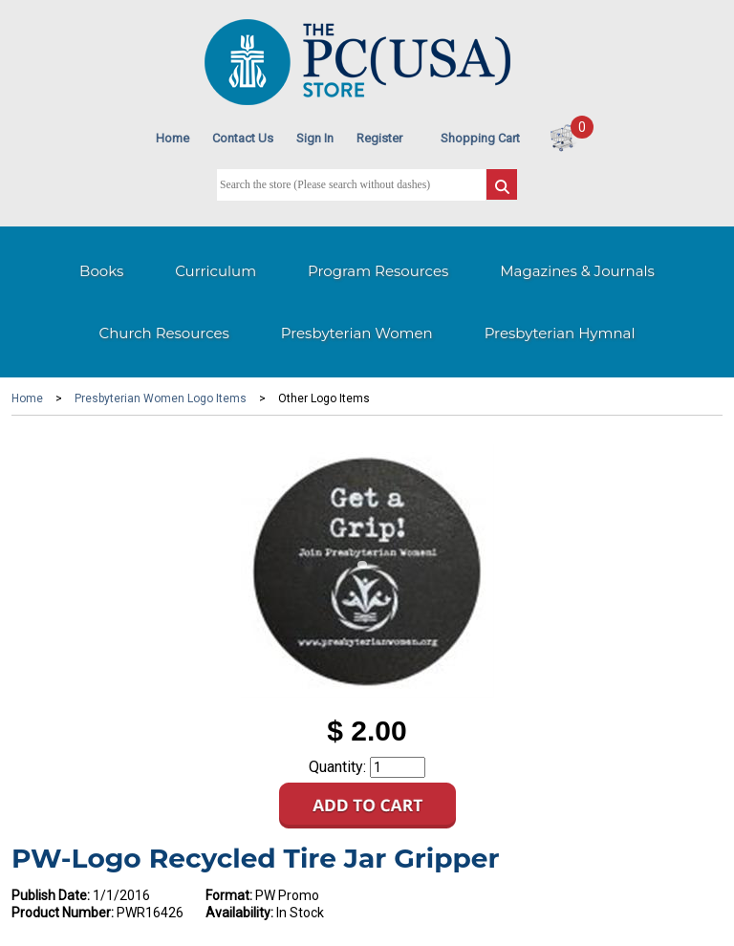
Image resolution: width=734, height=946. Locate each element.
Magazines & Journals (577, 271)
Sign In (315, 138)
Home (172, 138)
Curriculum (215, 271)
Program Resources (378, 271)
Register (379, 138)
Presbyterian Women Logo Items (161, 398)
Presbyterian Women (357, 333)
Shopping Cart (480, 138)
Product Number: (62, 912)
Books (101, 271)
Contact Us (242, 138)
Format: (228, 895)
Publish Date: (50, 895)
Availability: (239, 912)
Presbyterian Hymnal (560, 333)
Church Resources (164, 333)
